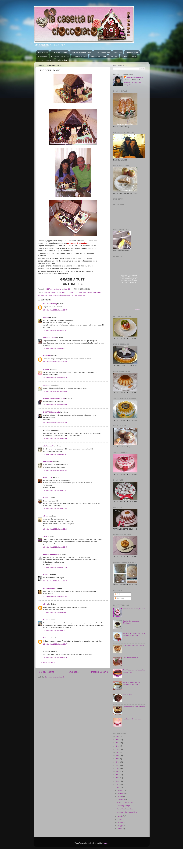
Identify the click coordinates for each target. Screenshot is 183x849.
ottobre (120, 796)
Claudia (46, 369)
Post (117, 594)
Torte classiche (132, 52)
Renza (45, 498)
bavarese (47, 292)
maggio (121, 826)
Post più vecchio (99, 672)
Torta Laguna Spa (123, 806)
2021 (118, 752)
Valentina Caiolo (49, 338)
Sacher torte (127, 694)
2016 (118, 768)
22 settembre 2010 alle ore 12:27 (55, 644)
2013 (118, 778)
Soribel (46, 317)
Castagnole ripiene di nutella (133, 645)
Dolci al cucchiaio (129, 56)
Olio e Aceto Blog (50, 304)
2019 (118, 759)
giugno (120, 822)
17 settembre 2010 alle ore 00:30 (55, 567)
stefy (45, 536)
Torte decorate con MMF (81, 52)
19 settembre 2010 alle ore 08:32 (55, 631)
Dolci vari (113, 56)
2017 (118, 765)
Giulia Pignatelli (49, 588)
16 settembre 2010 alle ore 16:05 (55, 310)
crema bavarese (53, 295)
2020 (118, 755)
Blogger (105, 843)
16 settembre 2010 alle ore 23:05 (55, 547)
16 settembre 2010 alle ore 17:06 (55, 405)
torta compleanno (66, 295)
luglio (120, 819)
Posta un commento (48, 662)
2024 (118, 743)
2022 (118, 749)
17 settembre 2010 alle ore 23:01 (55, 612)
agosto (120, 816)
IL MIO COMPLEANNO (125, 802)
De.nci (45, 620)
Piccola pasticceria (98, 56)
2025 (118, 740)
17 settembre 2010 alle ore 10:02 (55, 597)
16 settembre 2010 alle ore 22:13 (55, 529)
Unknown (47, 356)
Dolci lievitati (62, 60)
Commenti (119, 598)
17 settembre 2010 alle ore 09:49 (55, 581)
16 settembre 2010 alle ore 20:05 (55, 454)
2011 (118, 784)
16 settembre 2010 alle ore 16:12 (55, 348)
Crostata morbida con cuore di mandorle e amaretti (134, 634)
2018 (118, 762)
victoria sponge (79, 295)
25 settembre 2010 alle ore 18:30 (55, 657)
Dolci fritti (118, 52)
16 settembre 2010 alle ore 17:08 (55, 423)
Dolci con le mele (79, 56)
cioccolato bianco (81, 292)
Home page (43, 52)
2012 (118, 781)
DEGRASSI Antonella (51, 412)
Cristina (46, 575)
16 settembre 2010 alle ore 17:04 (55, 391)
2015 (118, 771)
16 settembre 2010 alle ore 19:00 (55, 438)
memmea (46, 385)
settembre (122, 800)
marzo (120, 829)
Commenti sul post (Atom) (54, 677)
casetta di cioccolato (58, 292)
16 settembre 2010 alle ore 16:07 (55, 330)
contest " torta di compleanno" (134, 609)
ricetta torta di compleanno (132, 719)
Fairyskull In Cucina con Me (54, 398)
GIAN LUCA (47, 477)
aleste (45, 604)
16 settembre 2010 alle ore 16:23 (55, 362)
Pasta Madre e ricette (60, 56)
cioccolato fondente (95, 292)
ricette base (42, 56)
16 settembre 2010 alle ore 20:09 (55, 470)
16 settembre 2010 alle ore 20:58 (55, 508)
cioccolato (70, 292)
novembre (122, 793)
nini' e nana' (48, 446)
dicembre (121, 790)
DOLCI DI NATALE (45, 60)
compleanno (42, 295)
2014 (118, 775)
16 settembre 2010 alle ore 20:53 (55, 490)
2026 (118, 736)
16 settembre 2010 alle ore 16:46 (55, 378)
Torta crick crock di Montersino (134, 707)
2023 (118, 746)
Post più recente (46, 672)
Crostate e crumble (59, 52)
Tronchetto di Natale (130, 658)
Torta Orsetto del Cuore (125, 809)
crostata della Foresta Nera (127, 812)
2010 (118, 787)
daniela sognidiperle (51, 554)
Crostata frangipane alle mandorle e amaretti (131, 683)
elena (45, 516)
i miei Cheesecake (102, 52)
